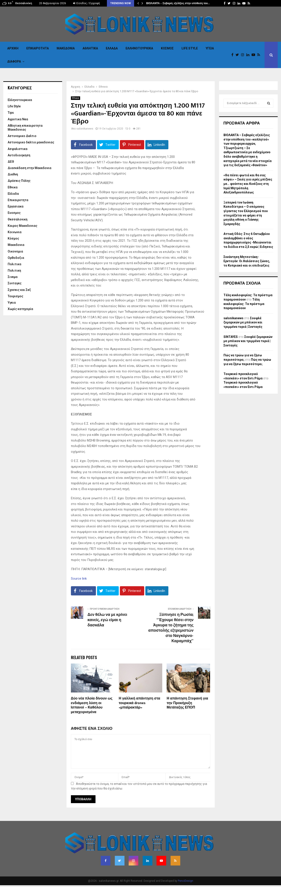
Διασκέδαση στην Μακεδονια (29, 168)
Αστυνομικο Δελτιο (22, 136)
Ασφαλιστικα (17, 149)
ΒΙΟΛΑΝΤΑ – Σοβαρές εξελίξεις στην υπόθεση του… (178, 3)
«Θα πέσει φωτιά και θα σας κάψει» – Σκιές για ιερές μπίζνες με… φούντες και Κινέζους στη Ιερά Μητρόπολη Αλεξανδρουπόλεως (247, 183)
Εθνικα (75, 98)
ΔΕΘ (11, 161)
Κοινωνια (15, 232)
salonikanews (84, 128)
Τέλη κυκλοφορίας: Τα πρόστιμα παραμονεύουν (243, 304)
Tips (11, 112)
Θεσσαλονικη (17, 219)
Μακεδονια (66, 48)
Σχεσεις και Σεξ (19, 290)
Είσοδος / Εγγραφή (86, 3)
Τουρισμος (15, 296)
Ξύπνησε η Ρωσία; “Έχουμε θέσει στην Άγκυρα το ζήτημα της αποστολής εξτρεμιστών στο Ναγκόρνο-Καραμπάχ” (171, 627)
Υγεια (210, 48)
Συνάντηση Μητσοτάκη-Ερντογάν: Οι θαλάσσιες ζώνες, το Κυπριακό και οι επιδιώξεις (246, 261)
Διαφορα (14, 61)
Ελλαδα (112, 48)
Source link (79, 579)
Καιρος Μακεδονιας (22, 225)
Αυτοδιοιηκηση (19, 155)
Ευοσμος (14, 213)
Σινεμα (13, 277)
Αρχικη (12, 48)
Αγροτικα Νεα (18, 119)
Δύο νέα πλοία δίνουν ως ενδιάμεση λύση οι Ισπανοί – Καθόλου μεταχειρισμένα (92, 705)
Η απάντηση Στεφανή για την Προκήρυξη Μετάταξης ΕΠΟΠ (187, 703)
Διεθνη (13, 174)
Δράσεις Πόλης (19, 180)
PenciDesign (185, 880)
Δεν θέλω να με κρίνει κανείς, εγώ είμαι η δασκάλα (107, 620)
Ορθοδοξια (16, 258)
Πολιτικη (14, 270)
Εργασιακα (15, 206)
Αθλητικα (90, 48)
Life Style (190, 48)
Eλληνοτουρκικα (139, 48)
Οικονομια (15, 251)
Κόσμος (167, 48)
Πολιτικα (14, 264)
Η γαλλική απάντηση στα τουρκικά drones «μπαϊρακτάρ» (139, 703)
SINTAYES (230, 337)
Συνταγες (15, 283)
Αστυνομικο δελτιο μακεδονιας (31, 142)
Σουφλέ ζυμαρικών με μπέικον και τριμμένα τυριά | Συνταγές (242, 322)
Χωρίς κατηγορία (20, 309)
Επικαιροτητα (37, 48)
